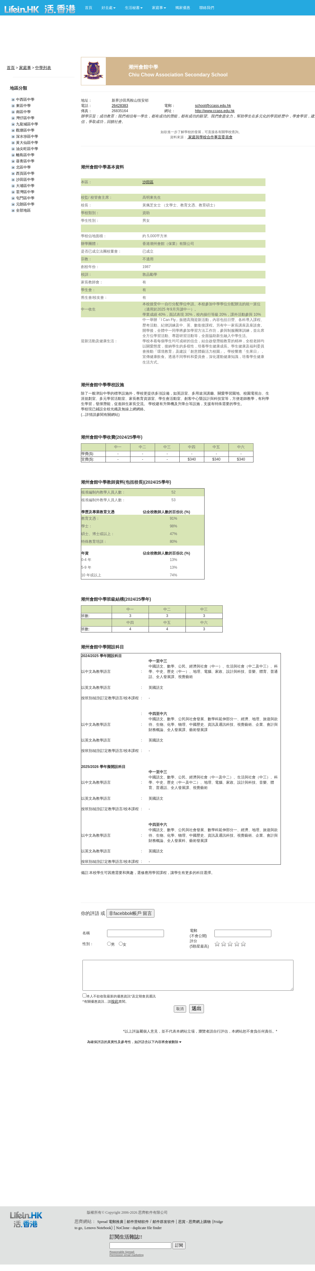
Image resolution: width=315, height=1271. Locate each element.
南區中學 (23, 112)
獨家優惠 (182, 8)
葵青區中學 (25, 161)
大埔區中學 (25, 186)
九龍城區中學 (27, 124)
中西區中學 (25, 99)
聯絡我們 (206, 8)
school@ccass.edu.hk (213, 106)
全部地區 (23, 210)
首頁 (88, 8)
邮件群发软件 (164, 1222)
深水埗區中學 (27, 136)
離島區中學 (25, 155)
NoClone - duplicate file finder (139, 1228)
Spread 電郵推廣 (110, 1222)
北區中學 (23, 167)
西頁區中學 (25, 173)
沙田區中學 (25, 179)
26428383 (120, 106)
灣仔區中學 (25, 118)
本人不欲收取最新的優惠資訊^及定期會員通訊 (121, 996)
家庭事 (25, 67)
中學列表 (43, 67)
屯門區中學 (25, 198)
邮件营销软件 (138, 1222)
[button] (108, 7)
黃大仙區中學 (27, 142)
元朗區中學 (25, 204)
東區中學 (23, 106)
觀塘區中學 (25, 130)
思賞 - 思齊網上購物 (194, 1222)
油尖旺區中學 (27, 149)
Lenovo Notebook (98, 1228)
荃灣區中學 (25, 192)
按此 (114, 1001)
